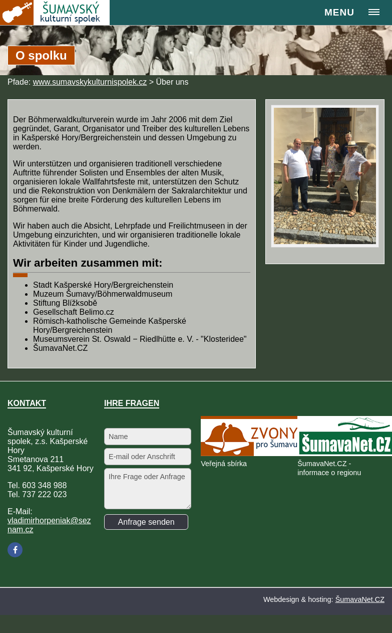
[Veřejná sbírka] (251, 453)
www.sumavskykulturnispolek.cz (90, 82)
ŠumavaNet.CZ (359, 599)
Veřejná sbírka (224, 464)
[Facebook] (15, 549)
